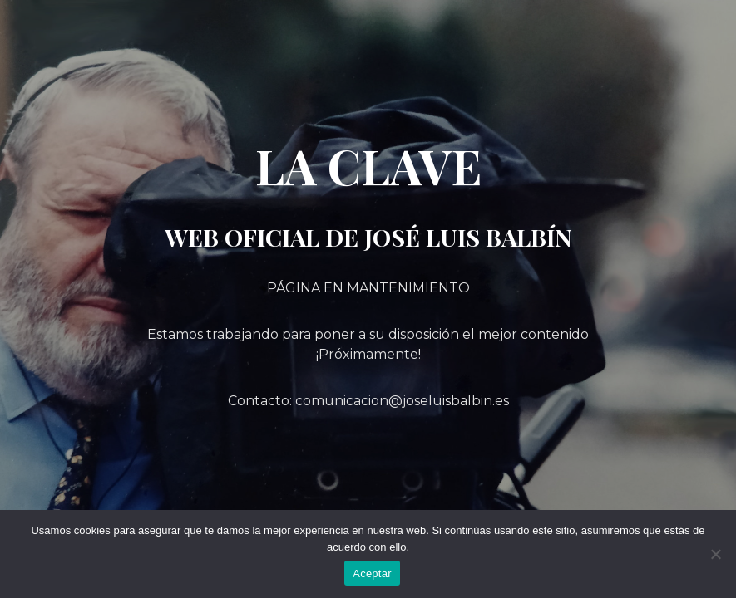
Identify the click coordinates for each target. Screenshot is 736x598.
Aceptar (372, 573)
